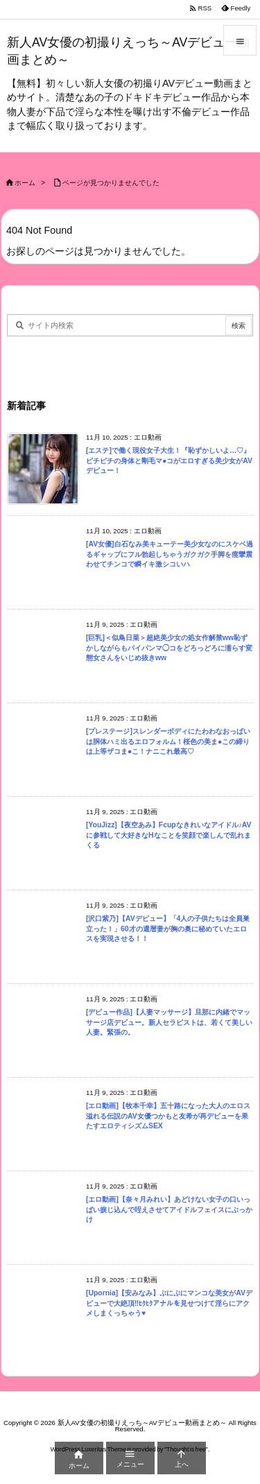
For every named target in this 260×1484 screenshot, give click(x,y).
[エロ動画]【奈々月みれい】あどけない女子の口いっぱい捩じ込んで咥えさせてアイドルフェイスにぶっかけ (169, 1209)
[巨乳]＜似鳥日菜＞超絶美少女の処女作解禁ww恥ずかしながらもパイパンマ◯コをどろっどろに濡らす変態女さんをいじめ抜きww (169, 648)
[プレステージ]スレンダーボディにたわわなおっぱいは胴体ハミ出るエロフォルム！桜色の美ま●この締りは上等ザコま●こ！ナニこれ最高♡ (168, 741)
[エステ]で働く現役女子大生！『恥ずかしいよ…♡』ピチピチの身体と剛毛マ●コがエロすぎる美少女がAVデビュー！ (169, 460)
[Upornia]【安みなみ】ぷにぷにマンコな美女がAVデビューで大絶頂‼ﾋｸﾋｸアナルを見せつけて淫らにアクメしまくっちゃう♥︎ (169, 1303)
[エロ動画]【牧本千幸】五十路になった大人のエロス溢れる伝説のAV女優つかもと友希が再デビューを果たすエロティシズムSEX (168, 1116)
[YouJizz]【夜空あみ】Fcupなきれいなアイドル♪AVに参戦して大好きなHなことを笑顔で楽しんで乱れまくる (169, 835)
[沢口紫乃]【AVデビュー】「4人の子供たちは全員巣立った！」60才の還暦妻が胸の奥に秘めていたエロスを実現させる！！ (168, 928)
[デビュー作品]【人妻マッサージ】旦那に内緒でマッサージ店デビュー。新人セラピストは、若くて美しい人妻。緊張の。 (169, 1022)
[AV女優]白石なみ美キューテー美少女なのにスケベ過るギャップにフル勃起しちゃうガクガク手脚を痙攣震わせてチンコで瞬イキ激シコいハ (169, 554)
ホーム (25, 183)
